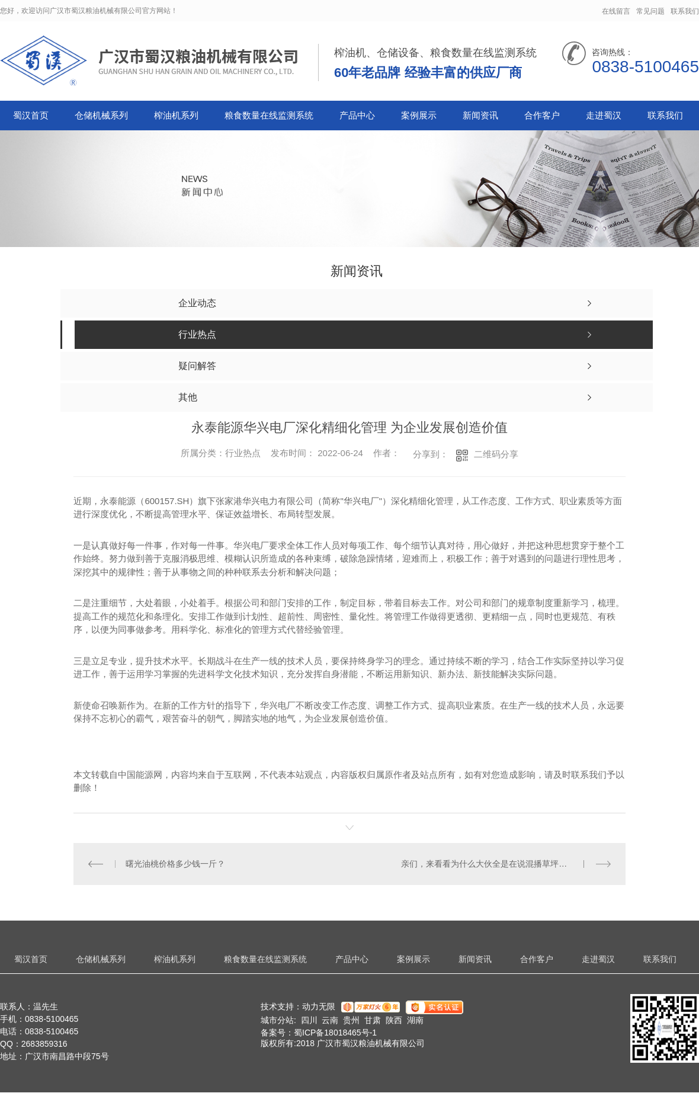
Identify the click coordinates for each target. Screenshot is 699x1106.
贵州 (351, 1020)
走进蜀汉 (603, 115)
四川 (309, 1020)
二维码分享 (496, 454)
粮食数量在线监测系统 (269, 115)
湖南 (415, 1020)
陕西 (394, 1020)
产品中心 (357, 115)
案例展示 (419, 115)
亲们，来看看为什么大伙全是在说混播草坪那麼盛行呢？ (504, 863)
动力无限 (318, 1006)
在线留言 (616, 11)
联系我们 (685, 11)
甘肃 (372, 1020)
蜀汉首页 (31, 115)
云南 (330, 1020)
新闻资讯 (480, 115)
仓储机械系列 (101, 115)
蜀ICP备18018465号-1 (335, 1032)
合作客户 (542, 115)
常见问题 (650, 11)
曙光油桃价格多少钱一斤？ (175, 863)
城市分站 (277, 1020)
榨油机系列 (176, 115)
